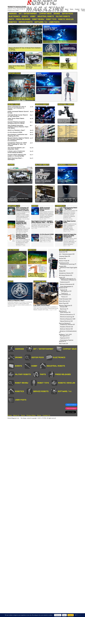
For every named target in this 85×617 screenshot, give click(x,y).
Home (10, 415)
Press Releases (23, 19)
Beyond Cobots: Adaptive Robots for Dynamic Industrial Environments (18, 139)
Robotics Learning (66, 317)
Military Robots (63, 16)
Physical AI (64, 338)
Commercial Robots (66, 324)
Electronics (14, 16)
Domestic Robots (65, 327)
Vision (63, 297)
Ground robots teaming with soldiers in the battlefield (17, 155)
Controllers (64, 282)
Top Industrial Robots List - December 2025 (16, 148)
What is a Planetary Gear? (16, 130)
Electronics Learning (67, 264)
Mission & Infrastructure (68, 331)
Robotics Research (66, 319)
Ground (62, 307)
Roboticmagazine (17, 6)
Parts (11, 19)
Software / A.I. (40, 22)
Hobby (33, 16)
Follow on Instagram (71, 408)
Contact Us (46, 415)
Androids (13, 14)
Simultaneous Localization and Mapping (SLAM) (17, 135)
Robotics (13, 22)
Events (25, 16)
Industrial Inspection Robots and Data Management (69, 236)
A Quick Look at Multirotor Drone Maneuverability (16, 152)
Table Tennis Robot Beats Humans (16, 119)
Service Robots (25, 22)
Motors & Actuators (66, 284)
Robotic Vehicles (65, 19)
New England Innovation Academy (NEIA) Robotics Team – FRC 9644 (42, 222)
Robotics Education (66, 314)
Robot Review (38, 19)
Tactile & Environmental (64, 294)
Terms (71, 9)
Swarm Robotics (65, 321)
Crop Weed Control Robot (41, 305)
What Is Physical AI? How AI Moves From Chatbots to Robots (17, 108)
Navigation (65, 291)
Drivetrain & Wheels (67, 280)
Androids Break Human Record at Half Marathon (18, 115)
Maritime (63, 309)
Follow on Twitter (71, 412)
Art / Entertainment (28, 14)
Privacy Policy (83, 9)
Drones (57, 14)
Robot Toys (51, 19)
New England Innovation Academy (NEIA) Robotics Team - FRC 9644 (18, 127)
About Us (16, 415)
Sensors (62, 290)
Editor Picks (67, 14)
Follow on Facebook (71, 404)
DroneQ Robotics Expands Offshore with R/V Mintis (16, 122)
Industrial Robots (46, 16)
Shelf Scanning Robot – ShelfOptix (15, 159)
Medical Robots (65, 329)
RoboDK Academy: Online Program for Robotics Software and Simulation (22, 236)
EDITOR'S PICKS (14, 73)
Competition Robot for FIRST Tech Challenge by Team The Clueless (17, 144)
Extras (39, 415)
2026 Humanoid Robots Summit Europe (18, 112)
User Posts (54, 22)
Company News (45, 14)
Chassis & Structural (67, 279)
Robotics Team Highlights (68, 267)
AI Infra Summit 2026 (15, 132)
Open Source (64, 312)
